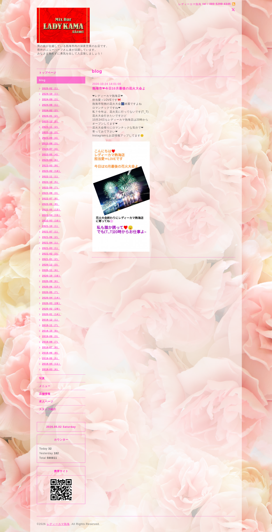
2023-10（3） (51, 132)
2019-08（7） (51, 341)
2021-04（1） (51, 242)
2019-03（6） (51, 369)
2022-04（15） (51, 215)
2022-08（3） (51, 193)
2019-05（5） (51, 358)
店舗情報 (44, 393)
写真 (42, 378)
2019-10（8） (51, 330)
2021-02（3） (51, 253)
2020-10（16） (51, 275)
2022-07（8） (51, 198)
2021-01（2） (51, 259)
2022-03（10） (51, 220)
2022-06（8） (51, 204)
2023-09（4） (51, 138)
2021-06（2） (51, 237)
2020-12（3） (51, 264)
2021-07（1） (51, 231)
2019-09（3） (51, 336)
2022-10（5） (51, 182)
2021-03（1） (51, 248)
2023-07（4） (51, 149)
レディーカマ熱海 (58, 524)
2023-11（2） (51, 127)
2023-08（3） (51, 143)
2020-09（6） (51, 281)
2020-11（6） (51, 270)
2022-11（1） (51, 176)
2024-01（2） (51, 116)
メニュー (44, 386)
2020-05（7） (51, 292)
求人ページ (46, 401)
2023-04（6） (51, 160)
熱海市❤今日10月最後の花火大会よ (118, 88)
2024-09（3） (51, 99)
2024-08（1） (51, 105)
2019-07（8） (51, 347)
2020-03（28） (51, 303)
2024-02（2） (51, 110)
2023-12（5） (51, 121)
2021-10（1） (51, 226)
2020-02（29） (51, 308)
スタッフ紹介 (47, 409)
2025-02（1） (51, 88)
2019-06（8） (51, 353)
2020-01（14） (51, 314)
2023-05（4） (51, 154)
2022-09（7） (51, 187)
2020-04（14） (51, 297)
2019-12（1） (51, 319)
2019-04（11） (51, 364)
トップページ (47, 72)
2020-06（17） (51, 286)
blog (42, 80)
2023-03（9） (51, 165)
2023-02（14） (51, 171)
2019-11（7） (51, 325)
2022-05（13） (51, 209)
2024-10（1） (51, 94)
